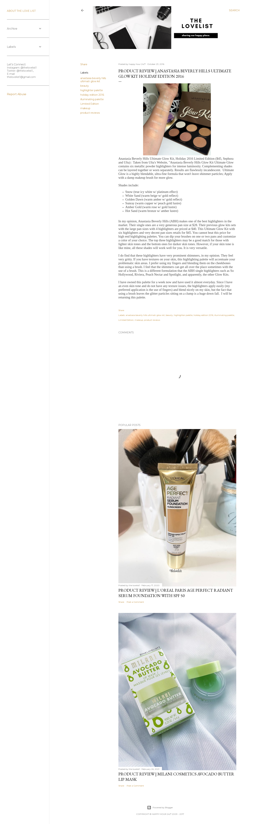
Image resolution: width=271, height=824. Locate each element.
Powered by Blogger (160, 807)
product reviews (90, 112)
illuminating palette (92, 99)
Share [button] (83, 64)
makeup (85, 108)
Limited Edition (89, 103)
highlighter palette (91, 90)
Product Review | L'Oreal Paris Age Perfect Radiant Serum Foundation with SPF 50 (175, 593)
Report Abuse (16, 94)
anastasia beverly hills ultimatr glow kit (93, 80)
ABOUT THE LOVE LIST (21, 10)
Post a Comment (135, 602)
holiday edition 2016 (92, 94)
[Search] (234, 10)
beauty (84, 85)
